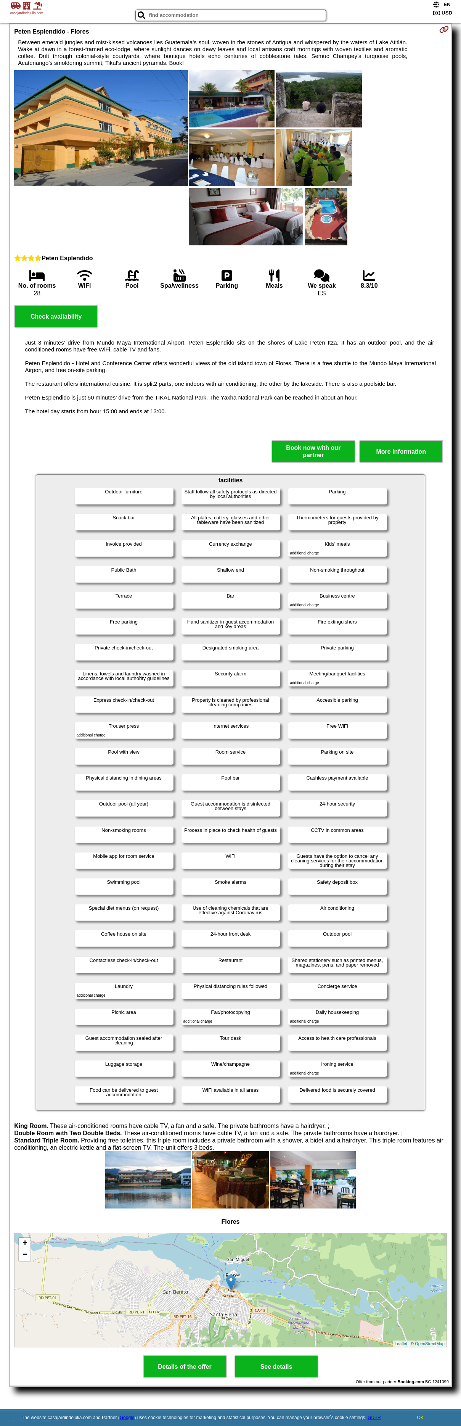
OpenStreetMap (430, 1343)
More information (401, 451)
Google (127, 1417)
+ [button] (24, 1243)
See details (276, 1366)
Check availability (56, 316)
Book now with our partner (313, 451)
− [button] (24, 1255)
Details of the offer (184, 1366)
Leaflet (401, 1343)
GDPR (374, 1417)
